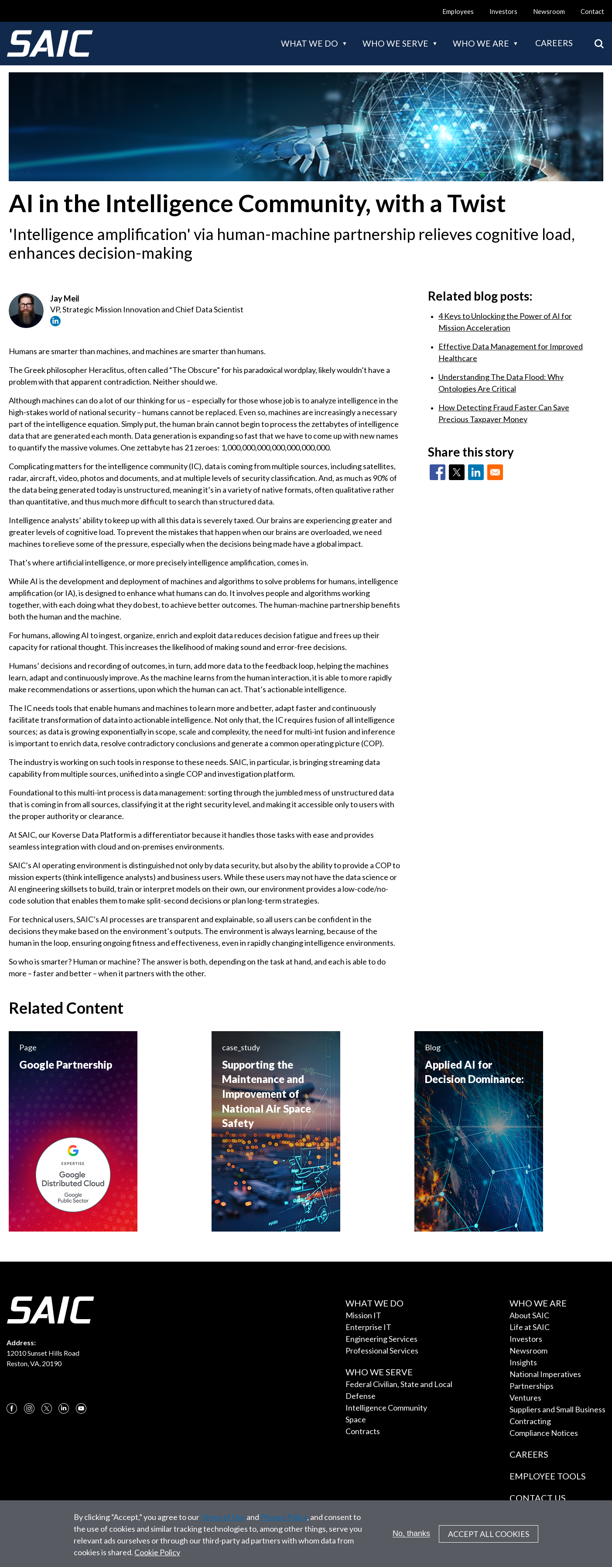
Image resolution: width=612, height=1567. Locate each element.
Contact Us (537, 1498)
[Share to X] (457, 472)
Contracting (530, 1421)
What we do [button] (309, 43)
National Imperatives (545, 1374)
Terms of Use (223, 1519)
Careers (554, 43)
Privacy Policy (283, 1519)
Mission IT (363, 1315)
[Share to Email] (495, 472)
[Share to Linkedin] (476, 472)
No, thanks (411, 1536)
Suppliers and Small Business (557, 1409)
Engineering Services (381, 1339)
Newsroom (549, 11)
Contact (592, 11)
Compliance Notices (543, 1433)
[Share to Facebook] (437, 472)
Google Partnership (65, 1064)
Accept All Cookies (488, 1536)
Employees (458, 11)
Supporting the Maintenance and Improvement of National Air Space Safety (266, 1093)
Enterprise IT (368, 1327)
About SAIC (529, 1315)
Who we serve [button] (395, 43)
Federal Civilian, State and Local (398, 1384)
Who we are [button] (481, 43)
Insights (523, 1362)
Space (355, 1419)
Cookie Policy (157, 1555)
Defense (360, 1396)
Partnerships (531, 1386)
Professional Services (381, 1350)
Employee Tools (547, 1476)
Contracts (362, 1431)
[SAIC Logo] (50, 43)
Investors (503, 11)
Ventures (525, 1397)
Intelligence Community (386, 1407)
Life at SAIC (529, 1327)
